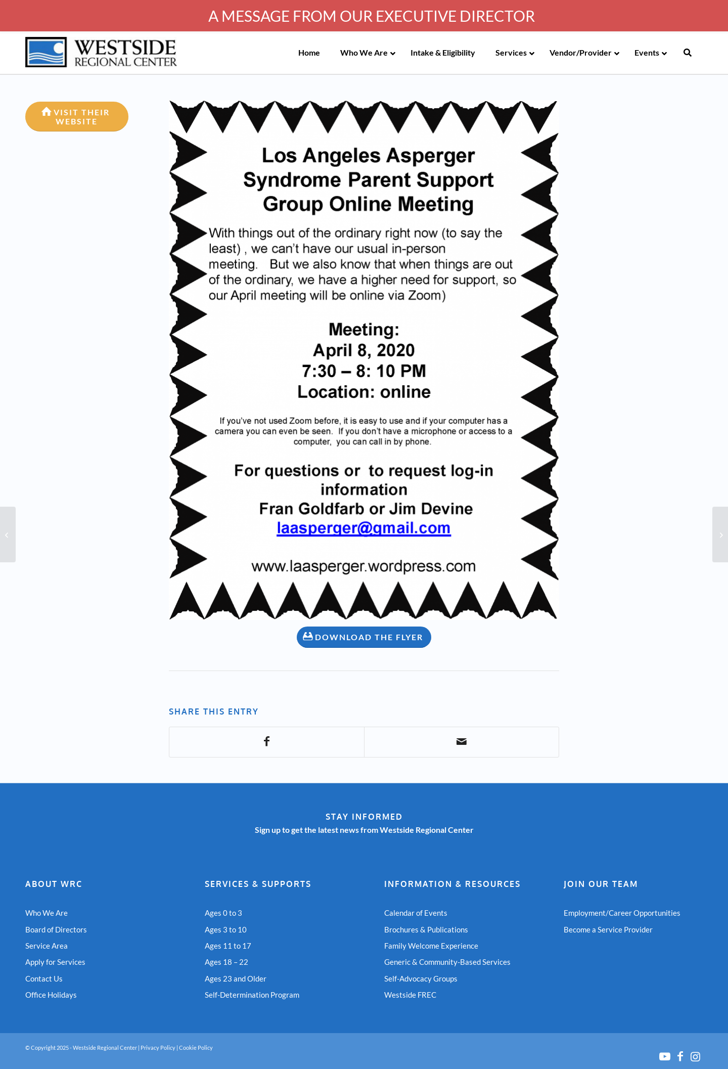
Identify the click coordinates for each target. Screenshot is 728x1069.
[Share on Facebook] (266, 742)
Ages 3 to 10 (226, 929)
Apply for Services (55, 961)
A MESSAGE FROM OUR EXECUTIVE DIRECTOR (371, 16)
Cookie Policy (196, 1047)
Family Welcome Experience (431, 945)
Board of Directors (56, 929)
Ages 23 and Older (235, 978)
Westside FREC (410, 994)
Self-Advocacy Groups (421, 978)
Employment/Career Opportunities (622, 912)
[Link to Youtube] (664, 1056)
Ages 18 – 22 (226, 961)
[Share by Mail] (462, 742)
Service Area (46, 945)
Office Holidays (51, 994)
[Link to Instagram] (695, 1056)
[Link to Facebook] (680, 1056)
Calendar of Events (415, 912)
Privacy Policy (158, 1047)
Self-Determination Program (252, 994)
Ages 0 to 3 (223, 912)
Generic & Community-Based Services (447, 961)
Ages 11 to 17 (228, 945)
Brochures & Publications (426, 929)
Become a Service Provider (608, 929)
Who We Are (46, 912)
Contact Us (44, 978)
